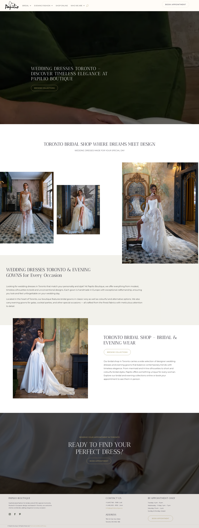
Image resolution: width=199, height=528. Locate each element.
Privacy (44, 526)
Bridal (25, 6)
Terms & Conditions (35, 526)
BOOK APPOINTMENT (175, 4)
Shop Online (62, 6)
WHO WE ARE (76, 6)
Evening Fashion (42, 6)
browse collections (44, 88)
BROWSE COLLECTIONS (117, 352)
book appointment (160, 518)
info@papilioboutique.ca (114, 508)
